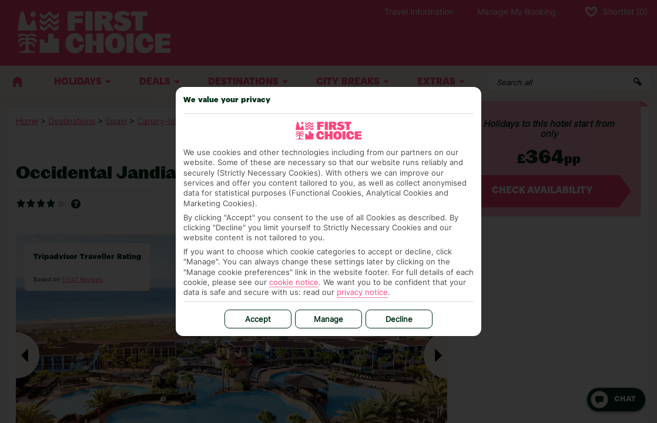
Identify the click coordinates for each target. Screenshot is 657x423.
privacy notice (362, 292)
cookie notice (294, 282)
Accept (258, 319)
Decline (399, 319)
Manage (328, 319)
